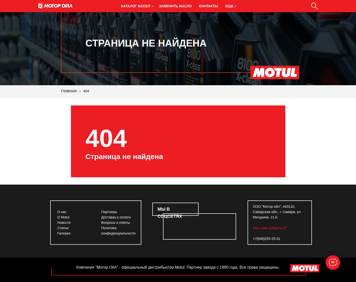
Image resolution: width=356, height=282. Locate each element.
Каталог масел (135, 6)
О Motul (63, 217)
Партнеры (109, 212)
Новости (64, 223)
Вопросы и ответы (115, 223)
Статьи (63, 228)
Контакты (208, 6)
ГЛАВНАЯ (69, 91)
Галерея (64, 233)
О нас (62, 212)
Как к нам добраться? (270, 228)
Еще (229, 6)
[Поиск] (314, 6)
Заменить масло (175, 6)
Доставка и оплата (116, 217)
